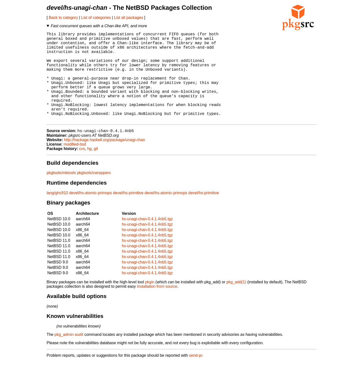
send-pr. (196, 376)
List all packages (128, 17)
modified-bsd (75, 165)
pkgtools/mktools (61, 193)
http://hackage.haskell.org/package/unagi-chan (104, 160)
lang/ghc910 (57, 213)
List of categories (96, 17)
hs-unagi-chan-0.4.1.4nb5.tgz (147, 239)
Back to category (63, 17)
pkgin (149, 302)
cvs (82, 169)
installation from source (157, 307)
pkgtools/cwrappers (94, 193)
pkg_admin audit (68, 355)
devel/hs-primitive (128, 213)
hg (89, 169)
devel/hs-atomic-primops (90, 213)
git (96, 169)
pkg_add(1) (236, 302)
